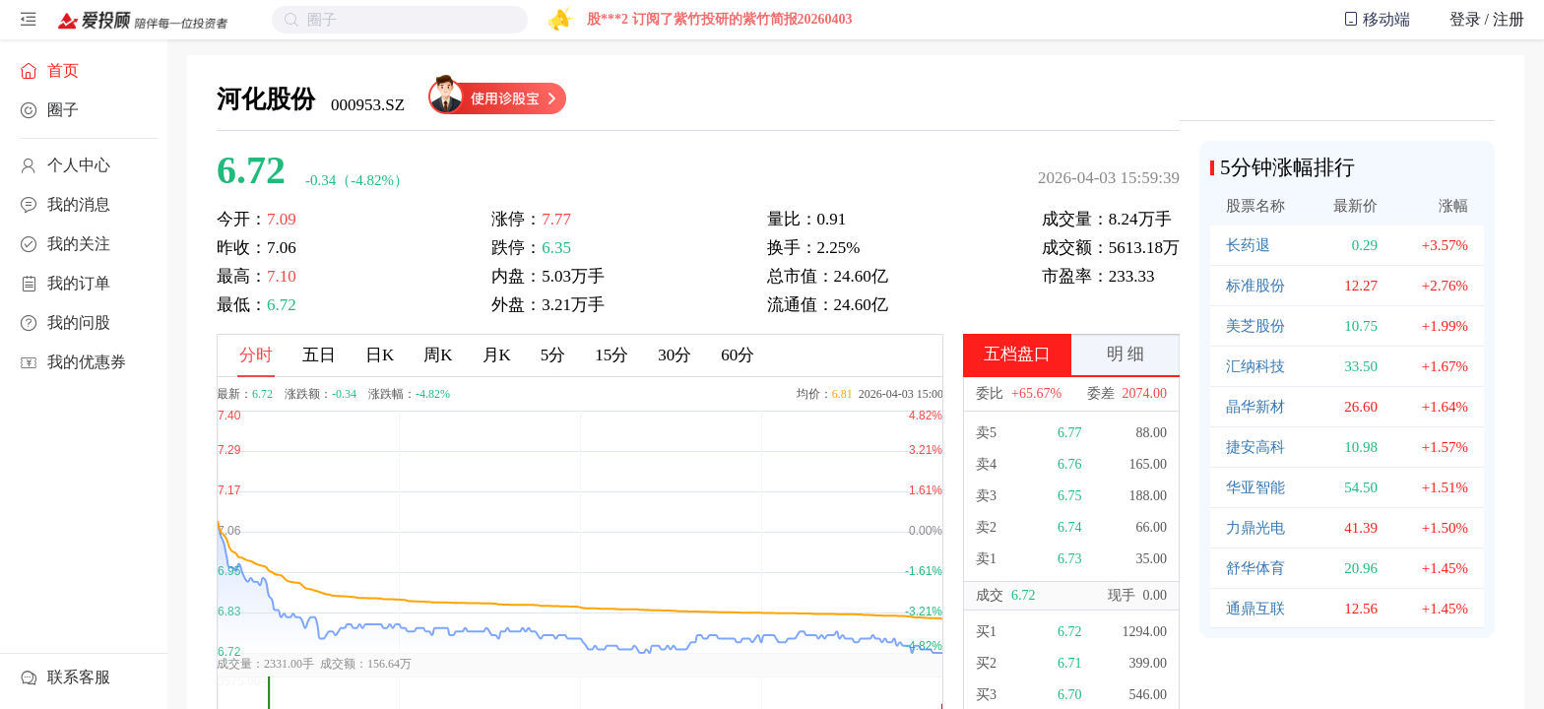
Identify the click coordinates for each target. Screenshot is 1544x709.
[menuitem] (83, 71)
